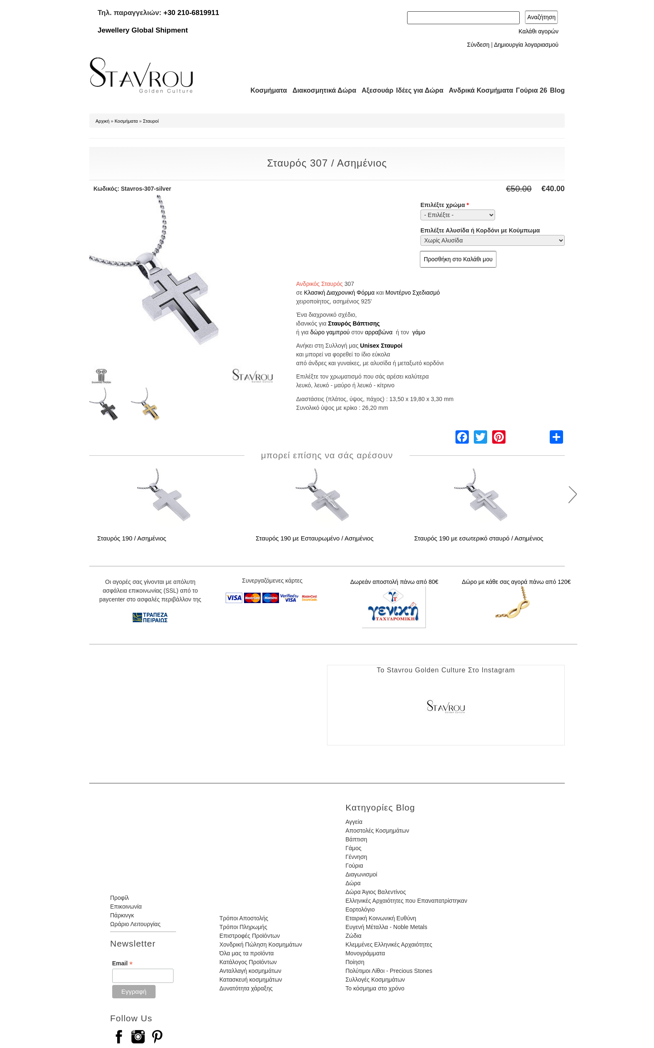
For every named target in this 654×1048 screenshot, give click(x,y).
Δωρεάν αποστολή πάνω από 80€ (394, 581)
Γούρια (354, 865)
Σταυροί (151, 121)
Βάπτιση (356, 839)
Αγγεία (353, 821)
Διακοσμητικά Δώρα (320, 90)
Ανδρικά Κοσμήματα (477, 90)
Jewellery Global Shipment (143, 30)
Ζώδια (353, 935)
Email (122, 963)
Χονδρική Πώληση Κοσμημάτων (260, 944)
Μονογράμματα (365, 953)
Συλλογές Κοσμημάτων (375, 979)
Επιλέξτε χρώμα (444, 205)
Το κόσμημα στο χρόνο (374, 988)
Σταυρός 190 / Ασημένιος (131, 538)
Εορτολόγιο (360, 909)
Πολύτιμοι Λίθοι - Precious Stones (388, 970)
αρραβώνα (378, 332)
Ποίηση (354, 962)
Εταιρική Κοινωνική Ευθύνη (380, 918)
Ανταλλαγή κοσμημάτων (250, 970)
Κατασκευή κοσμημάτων (250, 979)
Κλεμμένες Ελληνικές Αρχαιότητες (388, 944)
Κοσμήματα (266, 90)
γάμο (418, 332)
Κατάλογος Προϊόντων (248, 962)
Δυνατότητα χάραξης (246, 988)
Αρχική (102, 121)
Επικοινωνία (126, 906)
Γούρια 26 (529, 90)
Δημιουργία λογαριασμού (526, 44)
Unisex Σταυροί (381, 345)
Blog (557, 90)
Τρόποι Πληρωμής (243, 927)
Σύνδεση (478, 44)
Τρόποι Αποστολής (243, 918)
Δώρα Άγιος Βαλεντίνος (375, 892)
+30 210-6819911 (191, 13)
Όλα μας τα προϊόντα (246, 953)
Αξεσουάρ (373, 90)
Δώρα (352, 883)
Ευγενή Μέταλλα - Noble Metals (386, 927)
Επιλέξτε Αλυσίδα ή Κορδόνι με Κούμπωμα (480, 230)
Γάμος (353, 848)
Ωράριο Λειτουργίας (135, 924)
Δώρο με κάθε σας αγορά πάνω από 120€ (516, 581)
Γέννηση (356, 857)
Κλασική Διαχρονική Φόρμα (339, 292)
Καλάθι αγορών (538, 31)
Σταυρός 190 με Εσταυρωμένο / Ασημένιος (314, 538)
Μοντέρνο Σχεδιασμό (412, 292)
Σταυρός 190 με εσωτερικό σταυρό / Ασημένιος (478, 538)
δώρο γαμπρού (330, 332)
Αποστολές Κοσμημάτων (377, 830)
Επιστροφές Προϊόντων (249, 935)
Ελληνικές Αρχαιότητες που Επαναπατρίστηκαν (406, 900)
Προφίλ (119, 897)
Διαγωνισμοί (361, 874)
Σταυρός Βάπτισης (354, 323)
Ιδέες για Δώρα (417, 90)
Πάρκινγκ (122, 915)
